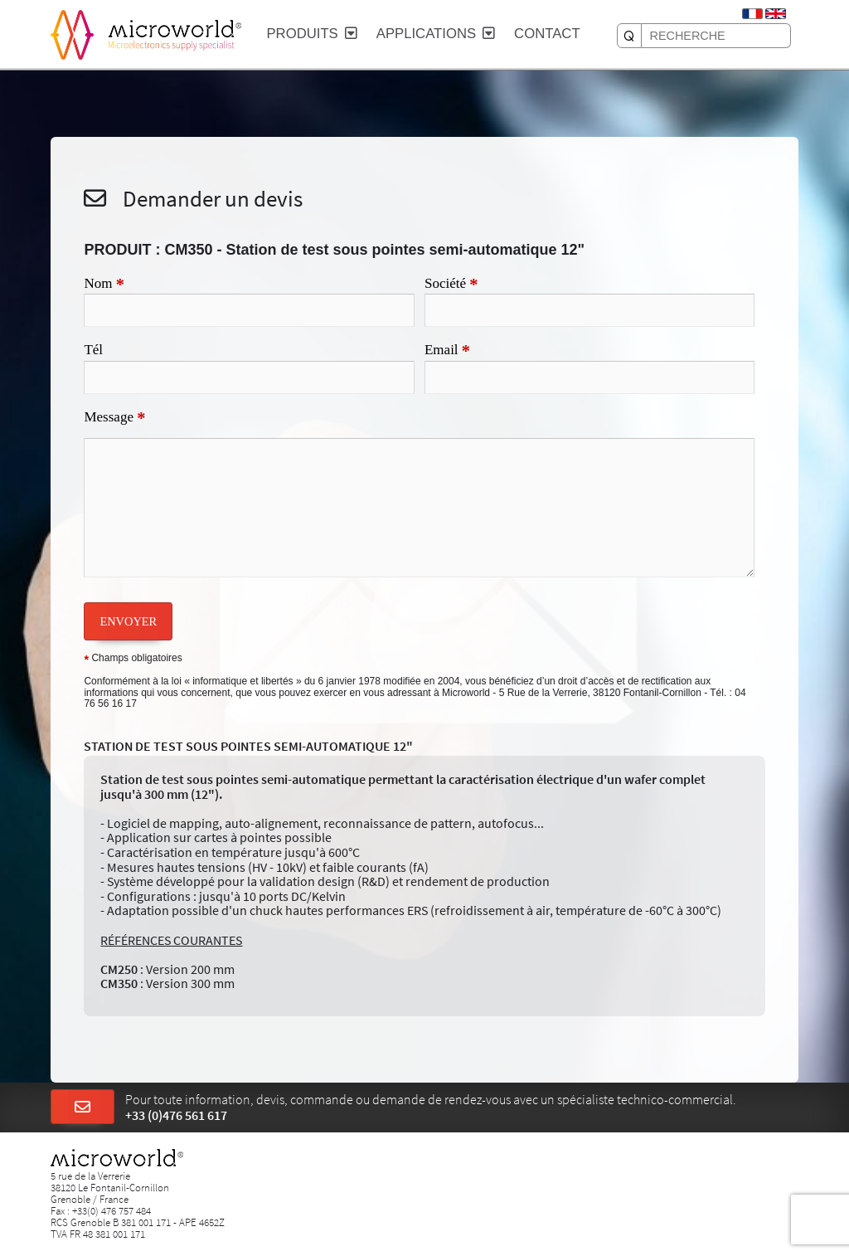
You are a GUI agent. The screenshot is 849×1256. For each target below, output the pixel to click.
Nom (104, 284)
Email (447, 351)
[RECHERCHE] (629, 35)
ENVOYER (128, 621)
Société (451, 284)
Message (114, 418)
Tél (93, 350)
